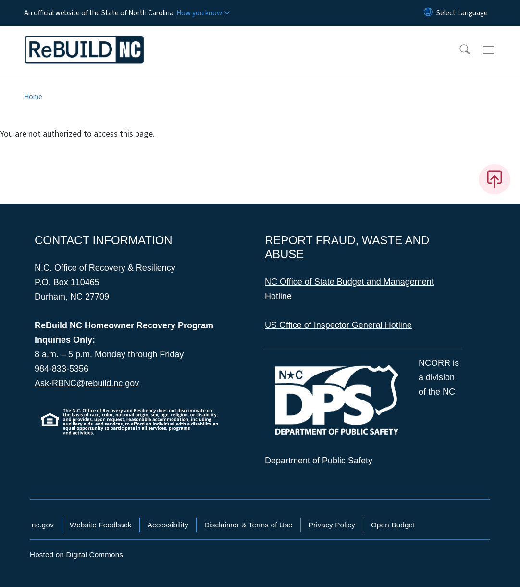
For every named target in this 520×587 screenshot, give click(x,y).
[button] (458, 50)
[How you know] (203, 13)
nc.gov (43, 525)
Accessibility (168, 525)
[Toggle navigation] (497, 50)
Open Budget (393, 525)
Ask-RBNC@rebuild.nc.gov (87, 383)
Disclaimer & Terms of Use (248, 525)
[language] (462, 13)
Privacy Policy (332, 525)
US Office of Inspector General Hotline (338, 325)
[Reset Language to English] (428, 13)
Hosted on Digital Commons (76, 554)
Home (33, 96)
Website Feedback (101, 525)
